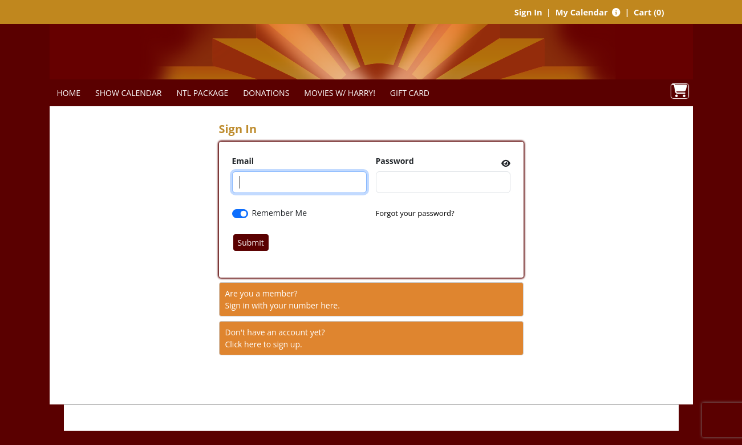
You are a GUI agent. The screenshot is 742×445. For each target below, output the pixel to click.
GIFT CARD (409, 92)
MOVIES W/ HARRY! (339, 92)
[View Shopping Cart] (679, 91)
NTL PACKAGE (203, 92)
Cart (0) (649, 12)
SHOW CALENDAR (128, 92)
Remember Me (279, 212)
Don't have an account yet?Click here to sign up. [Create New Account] (275, 338)
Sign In (528, 12)
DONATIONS (266, 92)
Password (395, 160)
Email (243, 160)
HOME (69, 92)
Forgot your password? (415, 213)
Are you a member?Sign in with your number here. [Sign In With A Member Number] (282, 299)
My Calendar (583, 12)
